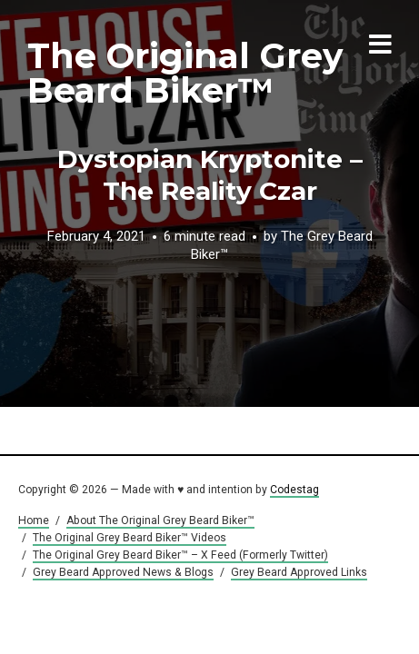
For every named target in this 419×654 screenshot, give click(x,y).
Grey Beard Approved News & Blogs (123, 572)
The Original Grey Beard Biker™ (185, 73)
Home (33, 520)
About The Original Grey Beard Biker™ (160, 520)
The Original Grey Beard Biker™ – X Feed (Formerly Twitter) (180, 555)
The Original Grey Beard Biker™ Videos (129, 537)
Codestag (294, 489)
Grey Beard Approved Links (299, 572)
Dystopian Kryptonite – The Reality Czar (210, 175)
